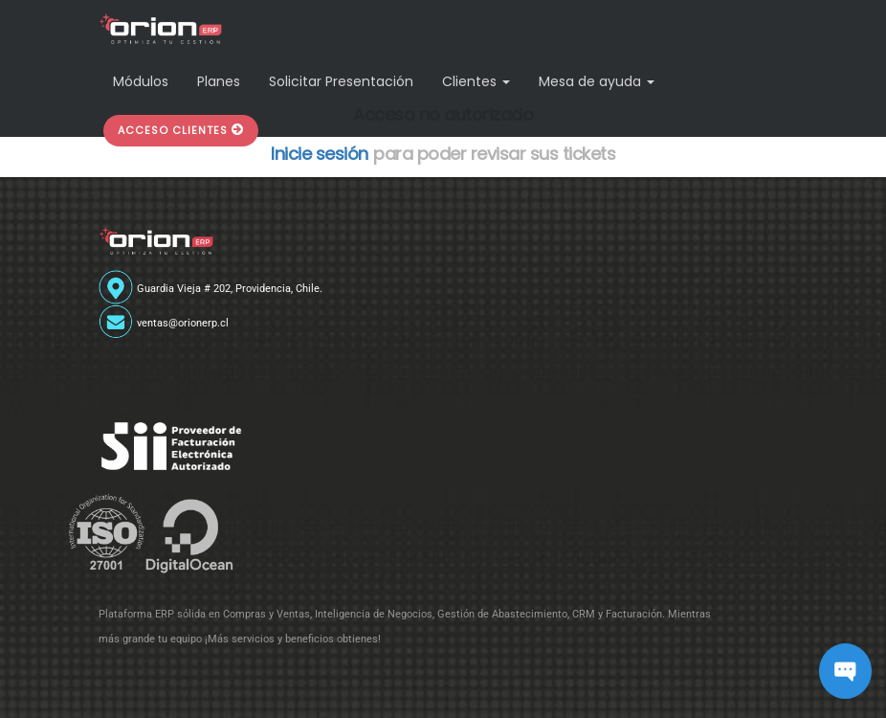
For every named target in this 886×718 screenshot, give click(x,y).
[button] (180, 130)
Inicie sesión (319, 154)
